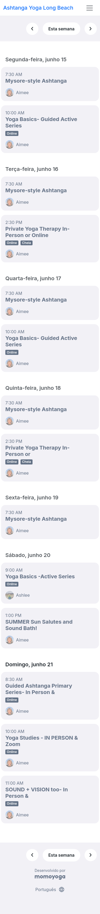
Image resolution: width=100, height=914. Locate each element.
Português (50, 889)
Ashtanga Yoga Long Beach (38, 8)
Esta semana (61, 28)
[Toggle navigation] (89, 8)
